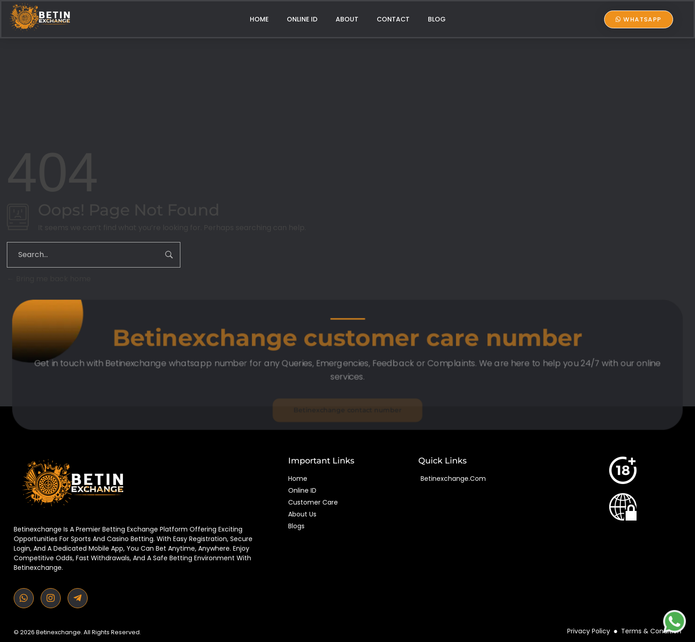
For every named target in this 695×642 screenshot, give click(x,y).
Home (259, 19)
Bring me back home (49, 279)
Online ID (302, 19)
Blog (437, 19)
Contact (393, 19)
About (347, 19)
